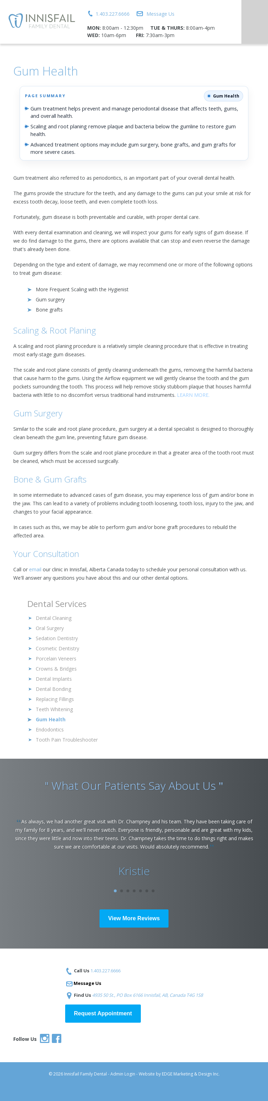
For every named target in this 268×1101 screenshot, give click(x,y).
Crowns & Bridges (56, 668)
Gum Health (51, 719)
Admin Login (122, 1074)
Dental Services (57, 603)
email (35, 569)
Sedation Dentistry (57, 638)
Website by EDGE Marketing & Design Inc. (179, 1074)
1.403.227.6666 (113, 13)
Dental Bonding (53, 689)
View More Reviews (134, 918)
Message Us (160, 13)
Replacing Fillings (55, 699)
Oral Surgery (50, 628)
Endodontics (50, 729)
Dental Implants (54, 678)
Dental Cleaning (53, 618)
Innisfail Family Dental (85, 1074)
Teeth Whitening (54, 709)
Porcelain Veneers (56, 658)
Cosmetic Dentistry (57, 648)
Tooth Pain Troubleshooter (67, 739)
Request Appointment (103, 1013)
